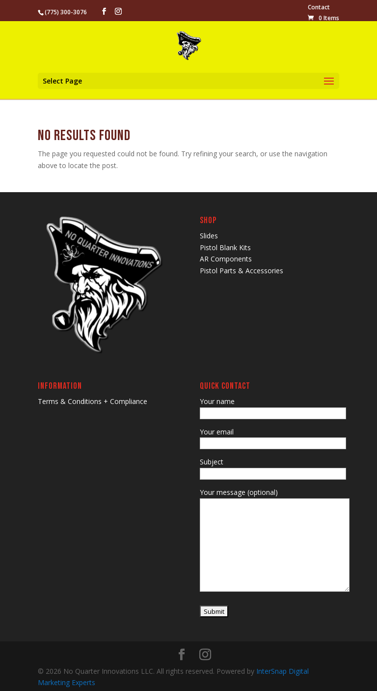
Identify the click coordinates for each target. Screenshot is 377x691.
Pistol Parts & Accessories (241, 270)
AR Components (226, 258)
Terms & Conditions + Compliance (92, 401)
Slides (209, 235)
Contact (319, 7)
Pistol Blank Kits (225, 247)
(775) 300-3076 (66, 12)
